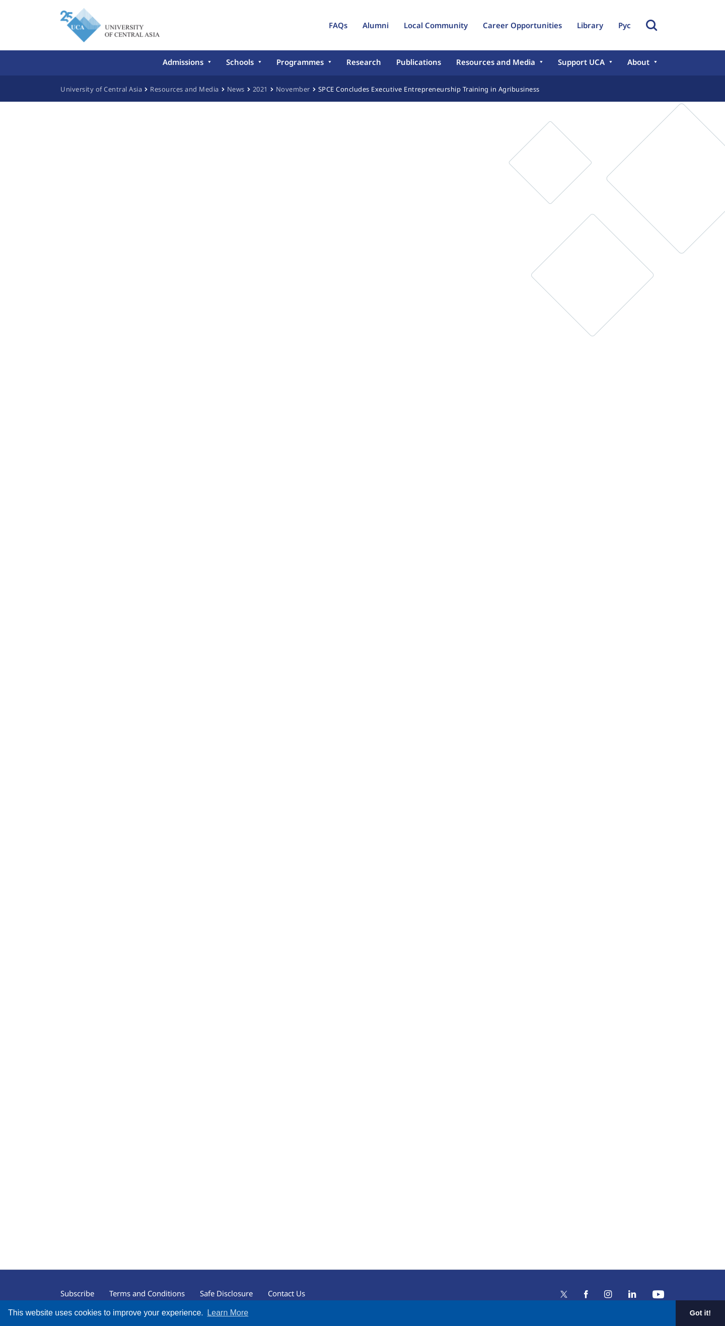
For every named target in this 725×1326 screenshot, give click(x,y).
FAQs (338, 25)
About (638, 62)
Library (590, 25)
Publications (418, 62)
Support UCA (581, 62)
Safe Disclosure (226, 1293)
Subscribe (77, 1293)
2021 (260, 89)
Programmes (300, 62)
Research (363, 62)
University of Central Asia (101, 89)
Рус (624, 25)
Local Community (436, 25)
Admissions (183, 62)
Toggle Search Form (651, 25)
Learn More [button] (227, 1312)
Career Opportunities (522, 25)
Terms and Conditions (147, 1293)
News (236, 89)
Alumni (375, 25)
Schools (240, 62)
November (293, 89)
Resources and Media (495, 62)
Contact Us (286, 1293)
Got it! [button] (700, 1313)
